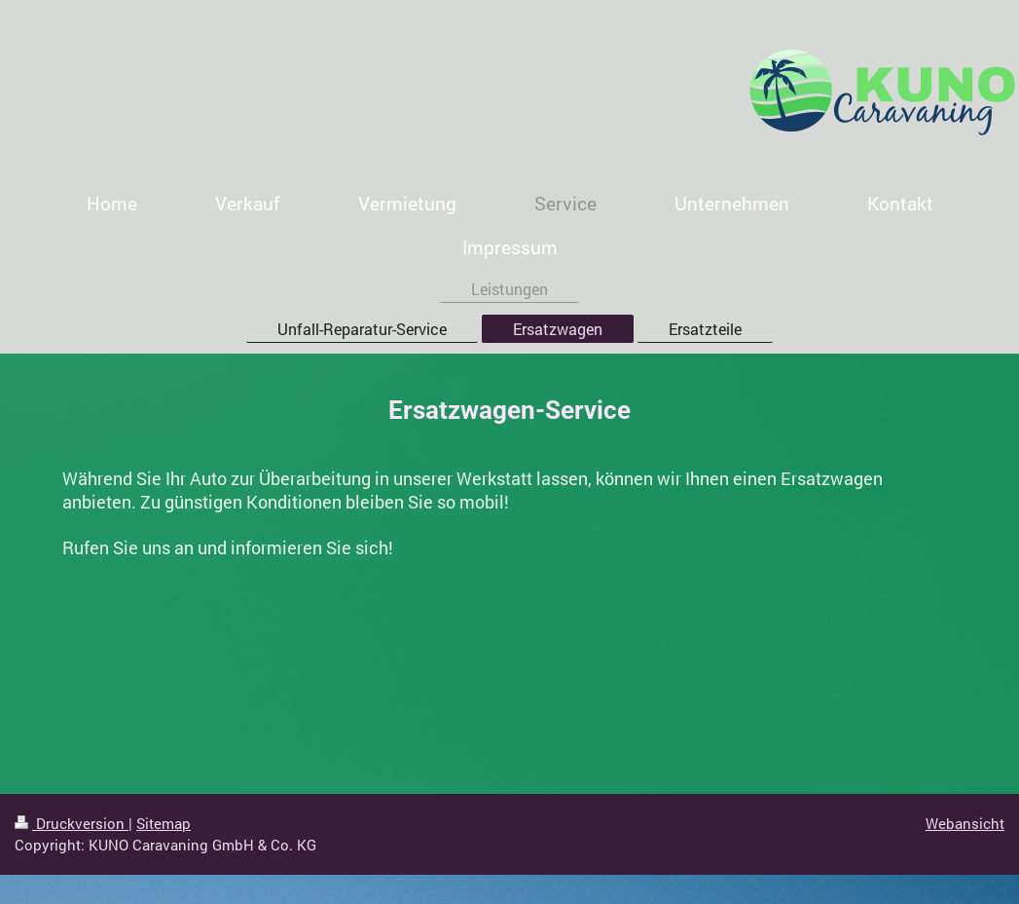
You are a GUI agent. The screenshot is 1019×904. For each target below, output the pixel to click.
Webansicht (965, 823)
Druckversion (71, 823)
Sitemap (163, 823)
